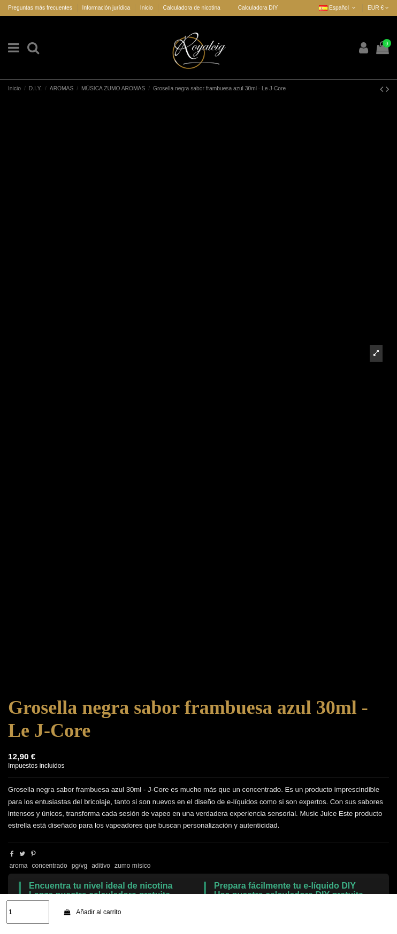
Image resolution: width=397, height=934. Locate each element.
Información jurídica (107, 8)
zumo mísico (132, 865)
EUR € (378, 8)
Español (338, 8)
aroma (18, 865)
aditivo (100, 865)
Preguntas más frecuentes (41, 8)
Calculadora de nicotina (191, 8)
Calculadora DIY (258, 8)
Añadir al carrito (92, 912)
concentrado (49, 865)
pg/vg (79, 865)
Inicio (146, 8)
